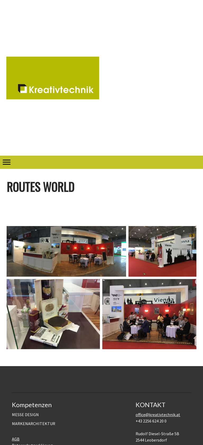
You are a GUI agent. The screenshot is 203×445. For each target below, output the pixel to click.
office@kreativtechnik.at (158, 414)
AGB (16, 439)
